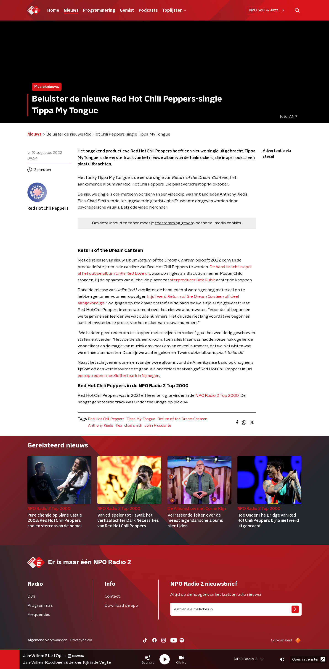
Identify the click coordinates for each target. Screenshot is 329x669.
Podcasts (148, 10)
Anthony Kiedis (101, 425)
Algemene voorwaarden (47, 640)
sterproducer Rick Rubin (192, 280)
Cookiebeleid (281, 640)
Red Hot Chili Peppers (106, 419)
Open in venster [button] (308, 659)
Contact (112, 596)
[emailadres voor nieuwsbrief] (236, 609)
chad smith (133, 425)
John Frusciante (157, 425)
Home (53, 10)
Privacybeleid (81, 640)
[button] (148, 659)
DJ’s (31, 596)
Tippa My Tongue (141, 419)
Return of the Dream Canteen (182, 419)
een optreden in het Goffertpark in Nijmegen (118, 376)
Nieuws (71, 10)
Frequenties (38, 615)
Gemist (127, 10)
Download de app (121, 606)
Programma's (40, 606)
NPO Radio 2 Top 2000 (217, 396)
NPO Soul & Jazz (267, 10)
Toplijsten (174, 10)
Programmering (99, 10)
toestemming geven (174, 223)
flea (119, 425)
